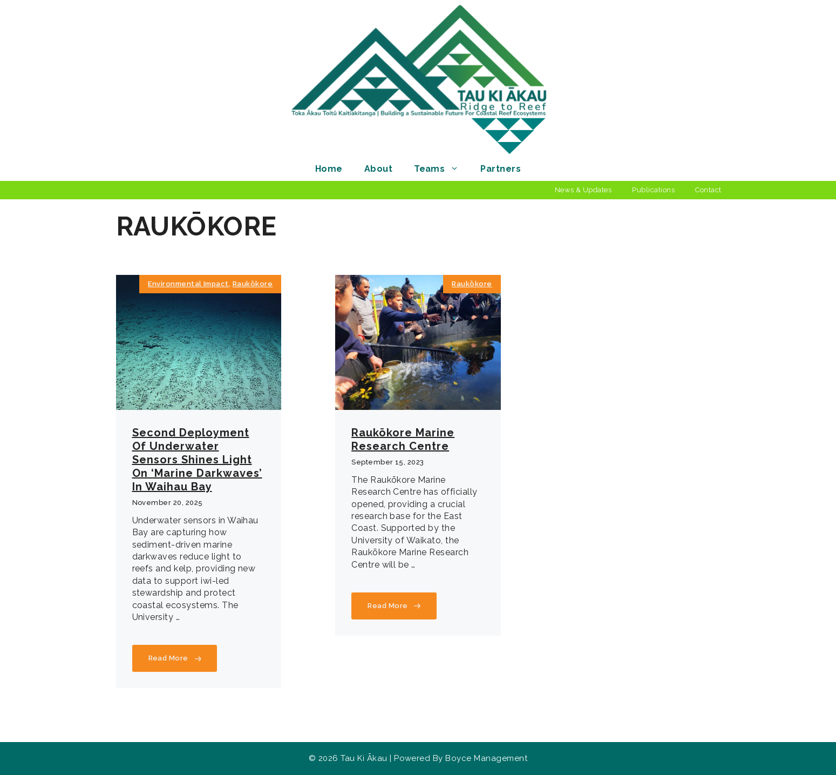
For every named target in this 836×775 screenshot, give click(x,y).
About (378, 169)
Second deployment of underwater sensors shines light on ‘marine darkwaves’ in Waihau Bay (197, 459)
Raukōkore (253, 284)
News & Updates (583, 190)
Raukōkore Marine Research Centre (402, 439)
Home (329, 169)
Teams (442, 169)
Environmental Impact (188, 284)
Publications (653, 190)
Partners (500, 169)
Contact (708, 190)
